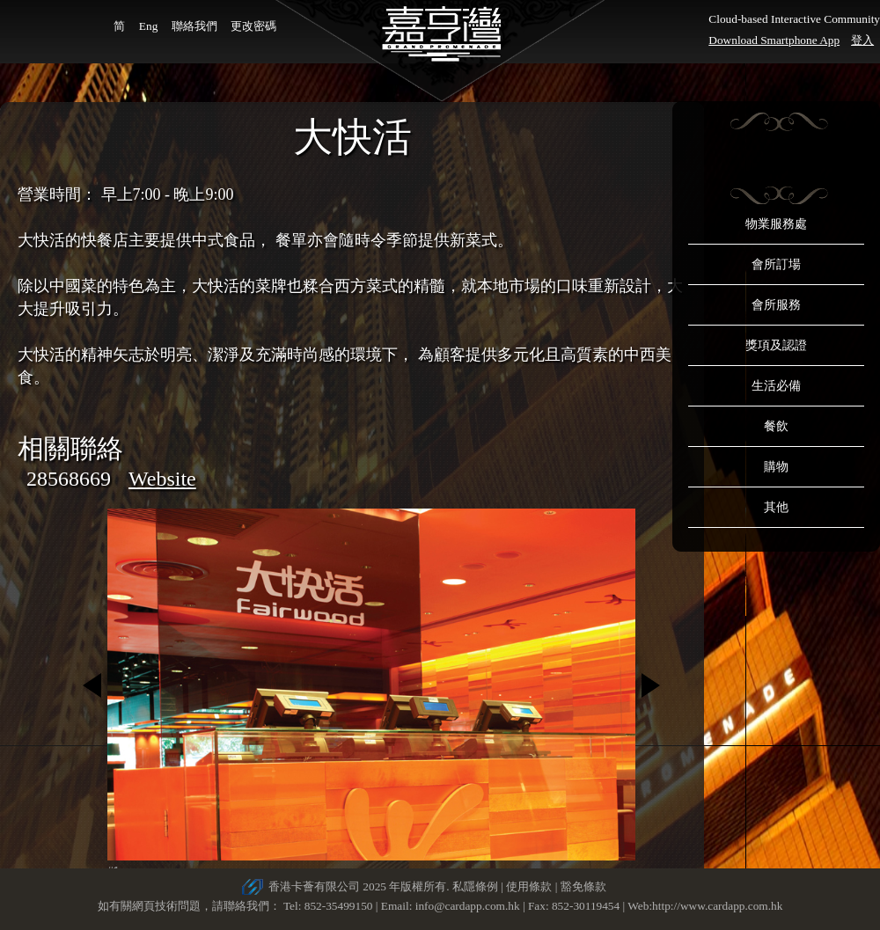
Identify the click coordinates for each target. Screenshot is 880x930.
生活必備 (776, 385)
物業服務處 (776, 224)
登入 (862, 40)
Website (162, 478)
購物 (776, 466)
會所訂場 (776, 264)
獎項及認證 (776, 345)
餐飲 (776, 426)
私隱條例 (475, 886)
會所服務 (776, 304)
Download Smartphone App (774, 40)
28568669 (68, 478)
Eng (148, 26)
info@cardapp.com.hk (469, 905)
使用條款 (529, 886)
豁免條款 (583, 886)
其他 (776, 507)
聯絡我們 (194, 26)
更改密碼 (253, 26)
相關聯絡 (70, 448)
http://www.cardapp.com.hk (717, 905)
